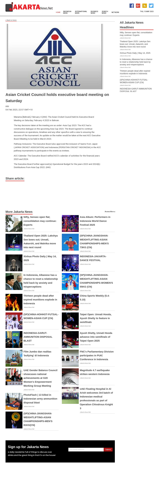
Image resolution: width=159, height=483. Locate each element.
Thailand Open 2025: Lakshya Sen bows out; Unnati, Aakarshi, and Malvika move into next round (135, 44)
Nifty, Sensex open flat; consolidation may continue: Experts (40, 221)
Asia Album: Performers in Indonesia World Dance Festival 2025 (95, 221)
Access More (109, 211)
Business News (94, 12)
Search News (105, 12)
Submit (108, 449)
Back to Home (11, 20)
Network (115, 12)
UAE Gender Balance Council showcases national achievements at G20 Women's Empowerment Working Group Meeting (40, 378)
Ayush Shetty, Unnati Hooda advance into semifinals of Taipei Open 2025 (96, 337)
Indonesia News (67, 12)
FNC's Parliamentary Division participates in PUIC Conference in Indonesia (97, 355)
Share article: (15, 178)
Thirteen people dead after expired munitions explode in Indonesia (40, 299)
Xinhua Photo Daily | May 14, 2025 (135, 53)
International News (81, 12)
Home (58, 12)
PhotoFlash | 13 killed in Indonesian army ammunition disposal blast (40, 398)
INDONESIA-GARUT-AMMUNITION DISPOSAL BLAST (38, 337)
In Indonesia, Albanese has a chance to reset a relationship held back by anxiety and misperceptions (136, 62)
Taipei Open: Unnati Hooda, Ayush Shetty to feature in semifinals (96, 318)
